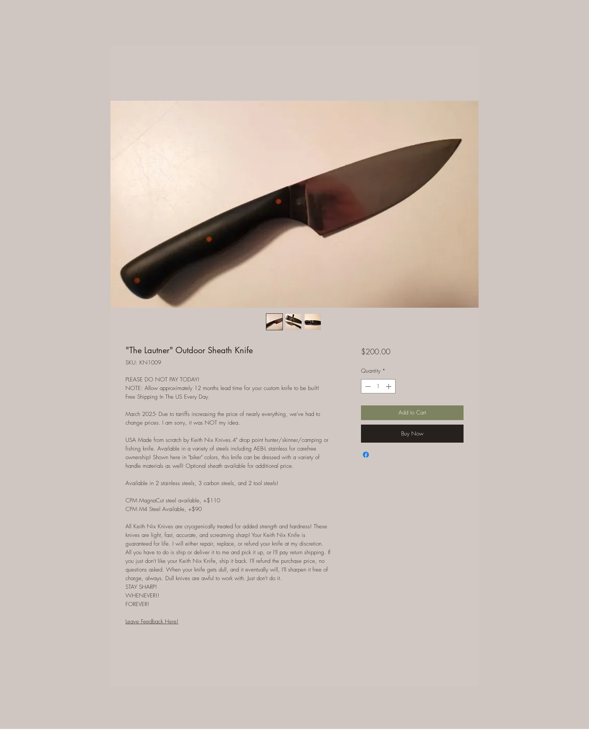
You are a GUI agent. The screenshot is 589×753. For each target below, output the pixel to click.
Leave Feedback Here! (151, 621)
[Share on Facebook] (365, 454)
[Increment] (389, 386)
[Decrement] (367, 386)
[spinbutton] (378, 386)
